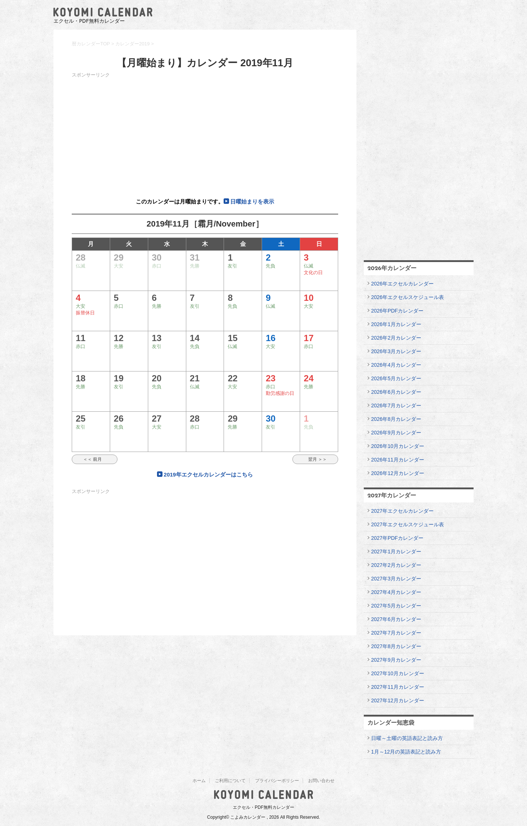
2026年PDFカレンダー (397, 311)
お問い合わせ (321, 780)
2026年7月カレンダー (396, 405)
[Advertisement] (205, 131)
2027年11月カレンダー (397, 687)
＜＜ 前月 (94, 459)
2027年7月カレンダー (396, 633)
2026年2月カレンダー (396, 338)
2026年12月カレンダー (397, 473)
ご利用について (230, 780)
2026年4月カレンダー (396, 365)
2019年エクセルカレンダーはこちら (208, 474)
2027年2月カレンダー (396, 565)
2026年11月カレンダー (397, 460)
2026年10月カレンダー (397, 446)
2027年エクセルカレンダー (402, 511)
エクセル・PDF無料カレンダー (263, 807)
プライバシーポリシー (277, 780)
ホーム (199, 780)
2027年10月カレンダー (397, 673)
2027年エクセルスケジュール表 (407, 524)
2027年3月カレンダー (396, 579)
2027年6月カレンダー (396, 619)
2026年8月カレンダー (396, 419)
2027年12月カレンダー (397, 700)
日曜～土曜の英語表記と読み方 (407, 738)
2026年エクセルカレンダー (402, 284)
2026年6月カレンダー (396, 392)
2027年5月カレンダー (396, 606)
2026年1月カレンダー (396, 324)
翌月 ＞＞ (315, 459)
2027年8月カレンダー (396, 646)
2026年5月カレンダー (396, 378)
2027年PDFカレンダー (397, 538)
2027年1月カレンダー (396, 551)
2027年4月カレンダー (396, 592)
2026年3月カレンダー (396, 351)
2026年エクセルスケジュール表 (407, 297)
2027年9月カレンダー (396, 660)
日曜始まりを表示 (252, 201)
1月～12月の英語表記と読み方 (406, 752)
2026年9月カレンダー (396, 433)
